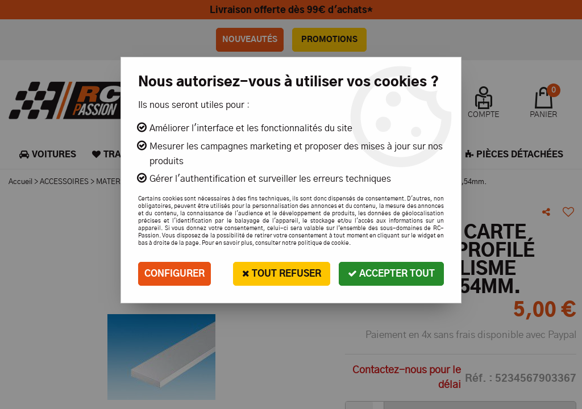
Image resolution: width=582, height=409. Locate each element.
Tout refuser (281, 273)
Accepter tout (391, 273)
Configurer (174, 273)
